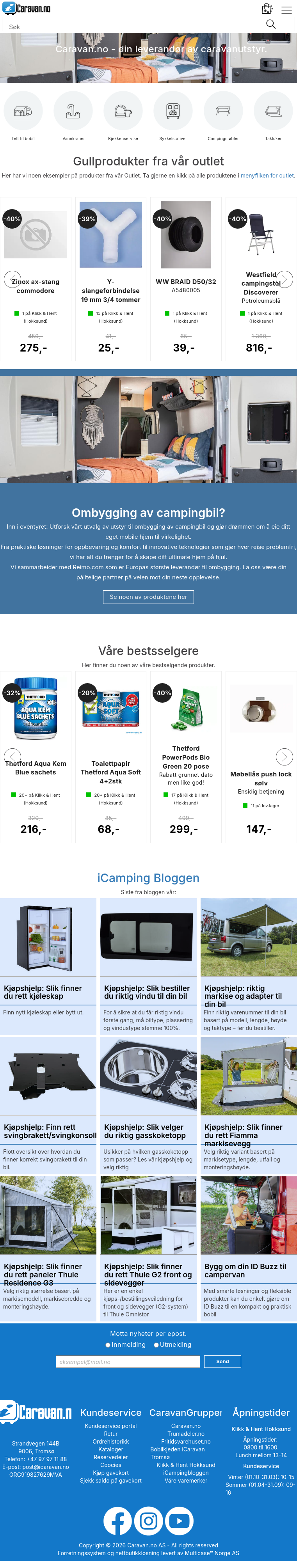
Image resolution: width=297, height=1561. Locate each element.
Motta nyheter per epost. (148, 1333)
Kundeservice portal (111, 1425)
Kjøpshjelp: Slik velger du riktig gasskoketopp (145, 1132)
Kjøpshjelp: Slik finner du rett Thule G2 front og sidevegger (148, 1271)
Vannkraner (73, 121)
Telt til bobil (23, 121)
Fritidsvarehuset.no (186, 1441)
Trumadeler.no (186, 1433)
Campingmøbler (223, 121)
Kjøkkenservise (123, 121)
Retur (110, 1433)
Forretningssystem (82, 1553)
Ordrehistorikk (110, 1441)
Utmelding (176, 1344)
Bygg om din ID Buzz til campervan (245, 1271)
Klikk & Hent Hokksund (186, 1465)
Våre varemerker (186, 1480)
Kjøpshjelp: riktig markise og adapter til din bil (243, 993)
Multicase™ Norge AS (212, 1553)
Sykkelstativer (173, 121)
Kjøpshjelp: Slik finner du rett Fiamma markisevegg (244, 1132)
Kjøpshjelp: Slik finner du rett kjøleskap (43, 993)
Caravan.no (186, 1425)
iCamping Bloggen (148, 878)
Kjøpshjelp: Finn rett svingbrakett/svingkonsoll (48, 1132)
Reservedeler (111, 1457)
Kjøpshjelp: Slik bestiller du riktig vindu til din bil (147, 993)
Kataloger (110, 1449)
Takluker (274, 121)
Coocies (110, 1465)
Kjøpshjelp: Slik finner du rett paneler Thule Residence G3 (43, 1271)
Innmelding (129, 1344)
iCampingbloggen (186, 1472)
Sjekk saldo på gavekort (111, 1480)
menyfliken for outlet (267, 175)
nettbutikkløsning (138, 1553)
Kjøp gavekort (111, 1472)
